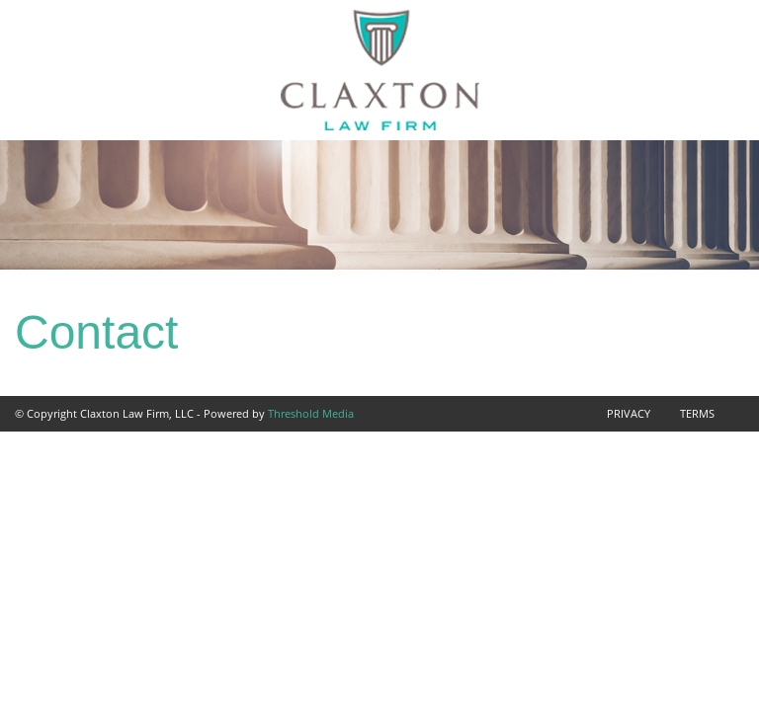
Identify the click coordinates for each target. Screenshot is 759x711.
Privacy (628, 413)
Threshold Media (311, 413)
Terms (697, 413)
